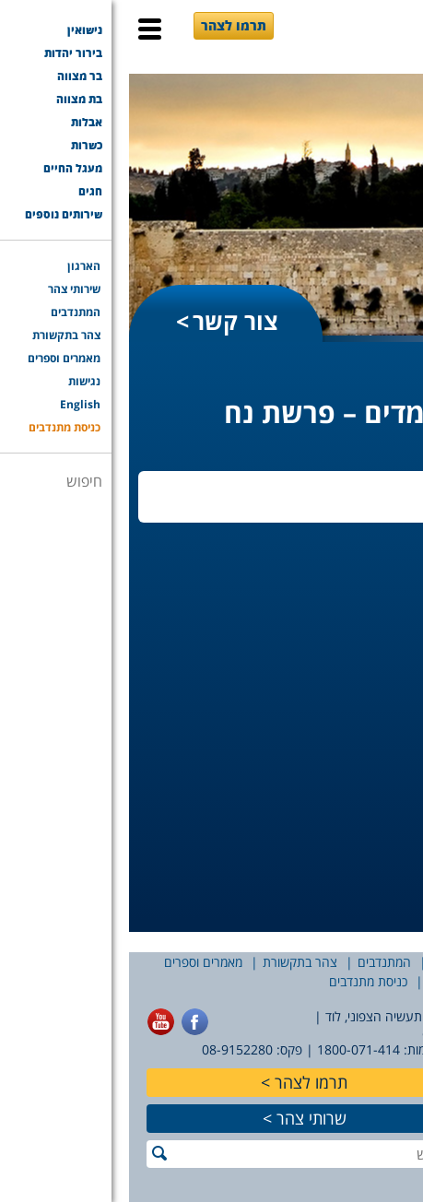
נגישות (381, 981)
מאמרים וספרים (74, 962)
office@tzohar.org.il (353, 1033)
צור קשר (106, 320)
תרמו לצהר (104, 25)
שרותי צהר (182, 1118)
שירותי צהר (331, 962)
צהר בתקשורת (171, 962)
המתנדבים (255, 962)
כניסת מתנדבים (239, 981)
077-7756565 (374, 1049)
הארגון (397, 962)
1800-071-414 (229, 1049)
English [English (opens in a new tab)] (321, 981)
